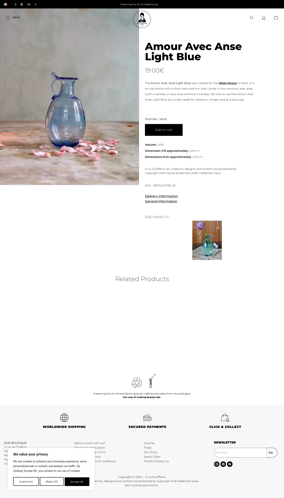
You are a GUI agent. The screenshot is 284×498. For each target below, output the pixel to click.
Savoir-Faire (152, 456)
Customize (25, 481)
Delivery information (161, 196)
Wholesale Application (89, 447)
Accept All (77, 481)
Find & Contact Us (156, 461)
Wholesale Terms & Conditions (95, 461)
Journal (149, 443)
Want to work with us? (89, 443)
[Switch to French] (5, 4)
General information (161, 201)
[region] (51, 469)
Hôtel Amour (228, 83)
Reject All (51, 481)
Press (147, 447)
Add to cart (163, 130)
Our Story (150, 452)
